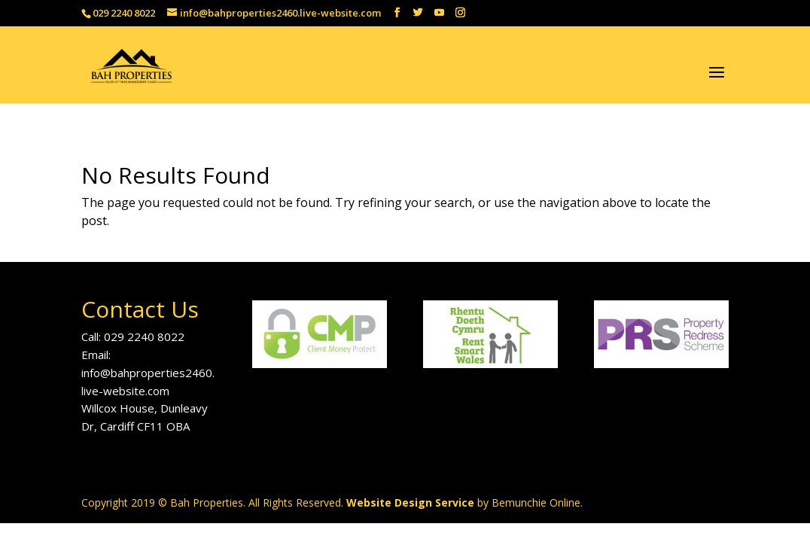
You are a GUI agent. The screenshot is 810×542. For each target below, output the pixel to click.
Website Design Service (410, 502)
